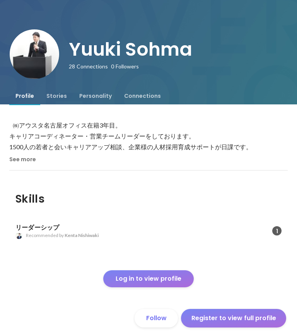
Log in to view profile (148, 278)
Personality (95, 96)
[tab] (24, 96)
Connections (142, 96)
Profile (24, 96)
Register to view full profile (233, 318)
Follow (156, 318)
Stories (56, 96)
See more (22, 159)
